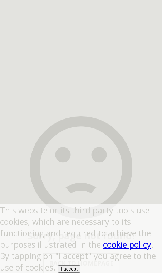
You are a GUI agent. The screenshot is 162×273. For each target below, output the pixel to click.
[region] (81, 44)
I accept (69, 269)
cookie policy (127, 244)
